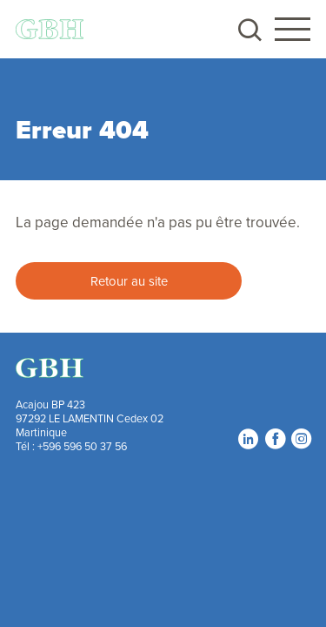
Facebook (274, 438)
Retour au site (129, 281)
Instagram (300, 438)
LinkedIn (247, 438)
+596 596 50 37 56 (82, 446)
